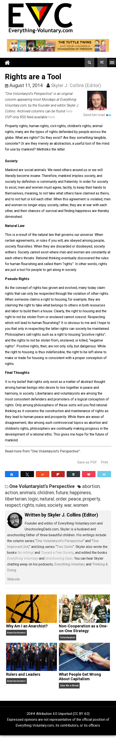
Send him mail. (94, 115)
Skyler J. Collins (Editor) (76, 85)
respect (13, 505)
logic (33, 499)
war (68, 505)
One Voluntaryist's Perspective (42, 486)
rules (41, 505)
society (55, 505)
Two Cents (65, 547)
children (45, 492)
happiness (80, 492)
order (61, 499)
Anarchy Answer (16, 632)
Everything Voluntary (69, 564)
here (69, 111)
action (11, 492)
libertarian (16, 499)
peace (74, 499)
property (91, 499)
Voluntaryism (67, 637)
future (62, 492)
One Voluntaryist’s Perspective (59, 541)
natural (47, 499)
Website (13, 579)
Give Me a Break (69, 685)
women (80, 505)
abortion (91, 486)
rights (28, 505)
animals (27, 492)
